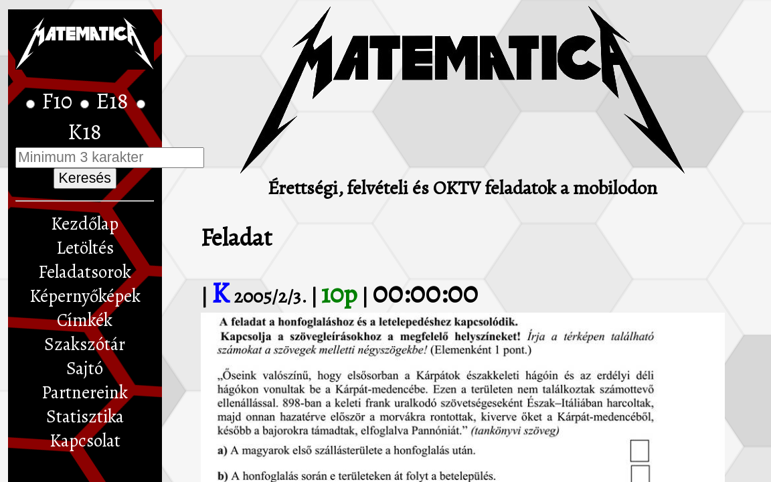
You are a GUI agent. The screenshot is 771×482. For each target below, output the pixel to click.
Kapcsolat (85, 440)
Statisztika (85, 416)
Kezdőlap (84, 224)
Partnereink (84, 392)
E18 (114, 101)
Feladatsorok (84, 272)
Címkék (84, 320)
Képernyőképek (85, 296)
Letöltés (85, 248)
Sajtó (84, 368)
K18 (85, 131)
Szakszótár (84, 344)
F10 (59, 101)
